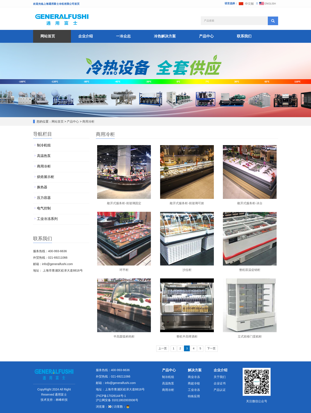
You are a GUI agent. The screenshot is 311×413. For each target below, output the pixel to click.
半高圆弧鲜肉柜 (124, 336)
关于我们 (220, 377)
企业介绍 (85, 36)
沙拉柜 (187, 270)
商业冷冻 (194, 377)
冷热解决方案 (165, 36)
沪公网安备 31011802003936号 (117, 400)
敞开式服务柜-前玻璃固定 (124, 203)
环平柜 (124, 270)
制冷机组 (44, 145)
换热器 (42, 187)
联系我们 (244, 36)
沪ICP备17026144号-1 (111, 396)
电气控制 (44, 208)
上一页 (162, 348)
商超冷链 (194, 383)
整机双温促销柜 (249, 270)
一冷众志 (123, 36)
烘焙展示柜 (45, 177)
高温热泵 (44, 156)
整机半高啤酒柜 (187, 336)
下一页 (211, 348)
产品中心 (206, 36)
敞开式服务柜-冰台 (249, 203)
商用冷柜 (88, 121)
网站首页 (47, 36)
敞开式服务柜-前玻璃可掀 (187, 203)
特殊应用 (194, 396)
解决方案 (195, 370)
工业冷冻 (194, 390)
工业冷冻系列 (47, 219)
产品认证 (220, 390)
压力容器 (44, 198)
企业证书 (220, 383)
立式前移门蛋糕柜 (250, 336)
